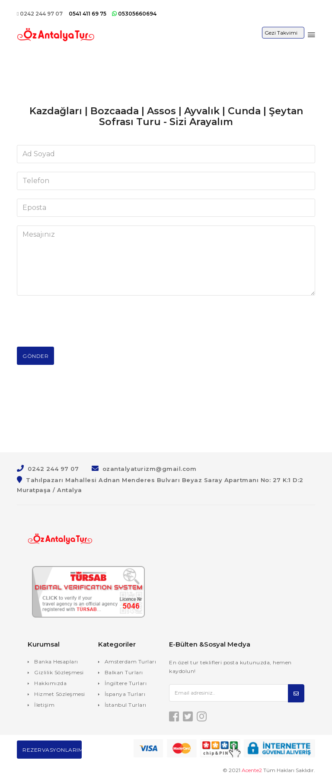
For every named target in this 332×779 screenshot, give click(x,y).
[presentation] (82, 321)
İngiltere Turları (126, 683)
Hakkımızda (50, 683)
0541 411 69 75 (88, 13)
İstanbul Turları (126, 705)
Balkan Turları (124, 672)
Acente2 (252, 770)
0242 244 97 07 (40, 13)
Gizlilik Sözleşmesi (59, 672)
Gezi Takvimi (281, 32)
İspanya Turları (125, 694)
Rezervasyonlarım (52, 750)
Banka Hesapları (56, 661)
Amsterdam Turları (130, 661)
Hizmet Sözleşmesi (59, 694)
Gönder (35, 356)
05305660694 (134, 13)
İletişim (44, 705)
